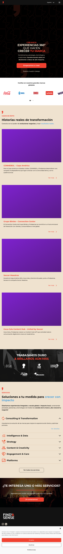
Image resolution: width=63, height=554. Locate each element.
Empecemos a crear (31, 65)
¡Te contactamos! (31, 499)
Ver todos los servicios (31, 470)
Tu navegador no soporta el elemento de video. (31, 23)
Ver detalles (55, 429)
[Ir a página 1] (30, 100)
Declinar (31, 545)
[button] (60, 528)
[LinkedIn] (6, 524)
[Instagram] (3, 524)
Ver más (52, 178)
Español (51, 2)
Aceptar (31, 540)
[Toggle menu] (59, 2)
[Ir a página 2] (31, 100)
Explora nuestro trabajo (31, 71)
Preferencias (31, 550)
